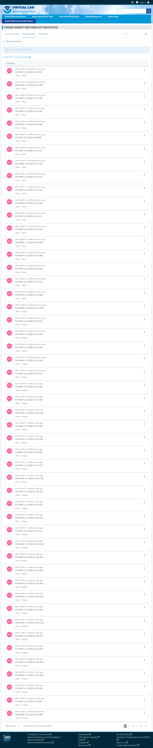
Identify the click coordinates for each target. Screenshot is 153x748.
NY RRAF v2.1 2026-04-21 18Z (28, 98)
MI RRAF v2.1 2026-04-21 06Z (28, 229)
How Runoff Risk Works (69, 16)
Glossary (84, 742)
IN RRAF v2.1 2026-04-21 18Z (28, 137)
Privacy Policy (125, 734)
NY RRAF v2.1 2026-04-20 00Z (29, 649)
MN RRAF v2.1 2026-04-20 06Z (29, 544)
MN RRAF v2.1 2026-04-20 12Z (29, 478)
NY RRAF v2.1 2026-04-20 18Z (29, 400)
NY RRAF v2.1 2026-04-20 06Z (29, 583)
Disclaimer (85, 734)
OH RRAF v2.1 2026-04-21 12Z (28, 203)
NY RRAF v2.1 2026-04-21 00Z (29, 347)
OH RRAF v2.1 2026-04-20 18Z (29, 439)
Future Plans (113, 16)
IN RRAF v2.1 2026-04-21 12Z (28, 216)
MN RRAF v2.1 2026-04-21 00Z (29, 308)
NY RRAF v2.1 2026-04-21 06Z (29, 269)
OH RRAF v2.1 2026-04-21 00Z (29, 360)
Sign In (145, 2)
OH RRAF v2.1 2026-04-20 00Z (29, 675)
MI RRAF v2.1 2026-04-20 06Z (29, 557)
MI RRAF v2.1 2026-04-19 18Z (28, 701)
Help (82, 740)
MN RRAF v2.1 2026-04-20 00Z (29, 623)
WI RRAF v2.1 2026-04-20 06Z (29, 570)
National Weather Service (41, 742)
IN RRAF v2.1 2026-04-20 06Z (29, 610)
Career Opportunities (128, 745)
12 (141, 726)
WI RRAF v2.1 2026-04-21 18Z (28, 111)
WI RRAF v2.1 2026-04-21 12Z (28, 177)
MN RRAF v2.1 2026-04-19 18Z (29, 714)
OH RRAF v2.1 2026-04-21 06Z (29, 295)
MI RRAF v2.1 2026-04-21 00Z (28, 321)
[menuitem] (12, 34)
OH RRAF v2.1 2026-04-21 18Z (28, 124)
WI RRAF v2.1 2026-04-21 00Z (29, 334)
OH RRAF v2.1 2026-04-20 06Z (29, 596)
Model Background (93, 16)
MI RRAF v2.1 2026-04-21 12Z (28, 151)
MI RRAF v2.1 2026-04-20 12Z (28, 465)
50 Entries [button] (12, 726)
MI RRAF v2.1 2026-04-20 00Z (29, 636)
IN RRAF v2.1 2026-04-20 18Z (28, 452)
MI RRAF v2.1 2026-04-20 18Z (28, 387)
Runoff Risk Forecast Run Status (19, 21)
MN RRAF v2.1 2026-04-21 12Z (29, 164)
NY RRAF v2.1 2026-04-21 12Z (28, 190)
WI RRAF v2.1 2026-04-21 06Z (29, 255)
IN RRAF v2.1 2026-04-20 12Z (28, 531)
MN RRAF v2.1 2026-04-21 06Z (29, 242)
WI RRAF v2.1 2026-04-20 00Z (29, 662)
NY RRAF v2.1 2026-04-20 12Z (29, 505)
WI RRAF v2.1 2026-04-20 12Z (29, 491)
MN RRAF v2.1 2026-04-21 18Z (29, 85)
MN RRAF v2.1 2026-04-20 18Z (29, 413)
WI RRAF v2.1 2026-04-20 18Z (29, 426)
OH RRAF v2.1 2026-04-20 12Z (29, 518)
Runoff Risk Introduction (16, 16)
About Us (123, 742)
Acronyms (84, 745)
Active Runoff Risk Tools (42, 16)
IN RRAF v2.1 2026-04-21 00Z (28, 373)
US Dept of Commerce (39, 734)
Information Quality (89, 737)
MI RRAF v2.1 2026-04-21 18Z (28, 72)
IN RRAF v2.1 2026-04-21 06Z (28, 282)
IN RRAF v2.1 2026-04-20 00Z (29, 688)
